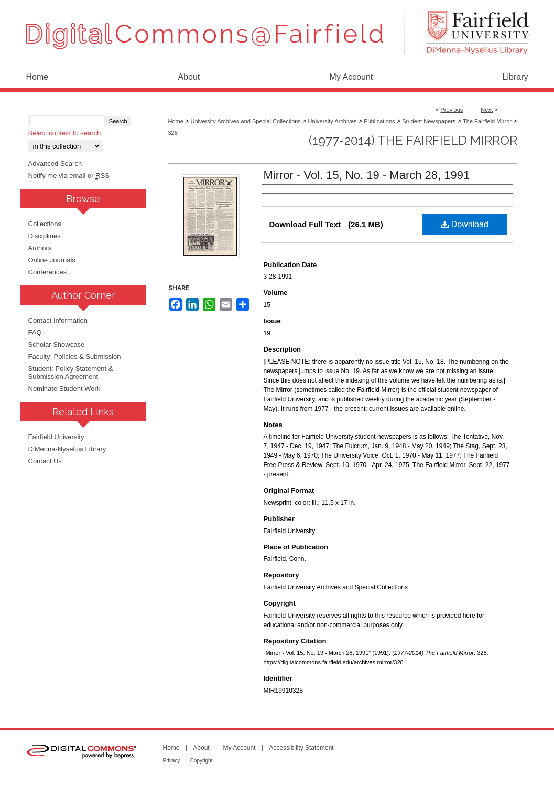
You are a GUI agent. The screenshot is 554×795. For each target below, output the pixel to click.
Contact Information (58, 320)
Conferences (47, 272)
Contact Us (45, 461)
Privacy (171, 761)
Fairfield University (56, 437)
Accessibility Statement (301, 747)
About (201, 747)
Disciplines (44, 236)
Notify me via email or (69, 175)
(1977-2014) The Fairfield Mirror (413, 140)
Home (175, 121)
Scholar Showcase (56, 344)
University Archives (332, 121)
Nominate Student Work (64, 389)
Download (464, 224)
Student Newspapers (428, 121)
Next (487, 110)
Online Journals (51, 260)
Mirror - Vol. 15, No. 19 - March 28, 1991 (367, 175)
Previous (452, 110)
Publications (379, 121)
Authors (40, 248)
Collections (45, 224)
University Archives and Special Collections (246, 121)
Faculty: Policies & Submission (74, 357)
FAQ (35, 332)
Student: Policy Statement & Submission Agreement (70, 372)
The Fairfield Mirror (487, 121)
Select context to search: (65, 133)
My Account (239, 747)
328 (173, 133)
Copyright (201, 761)
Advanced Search (55, 163)
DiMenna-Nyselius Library (67, 449)
